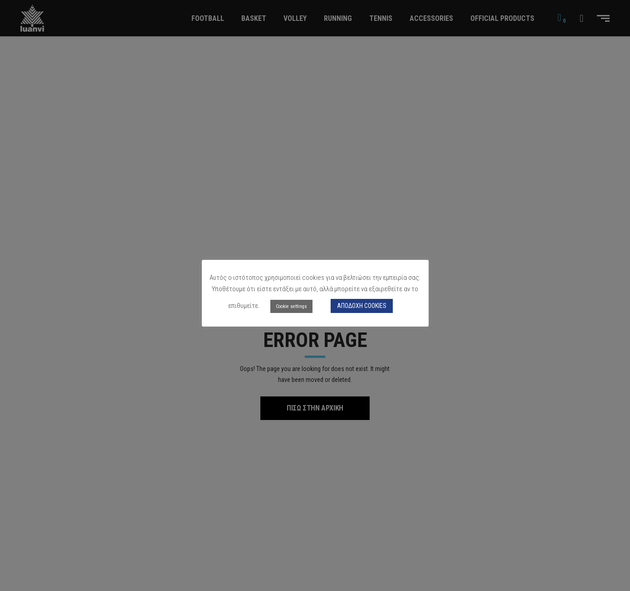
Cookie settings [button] (291, 306)
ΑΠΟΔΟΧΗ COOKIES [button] (361, 305)
